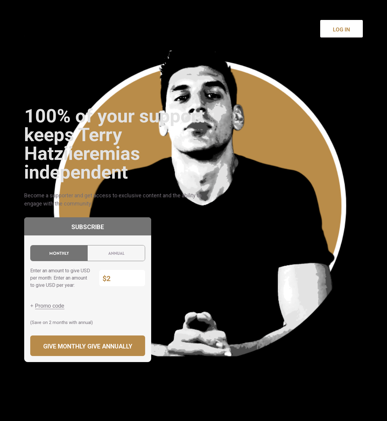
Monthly (59, 253)
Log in (341, 29)
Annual (116, 253)
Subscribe (87, 227)
